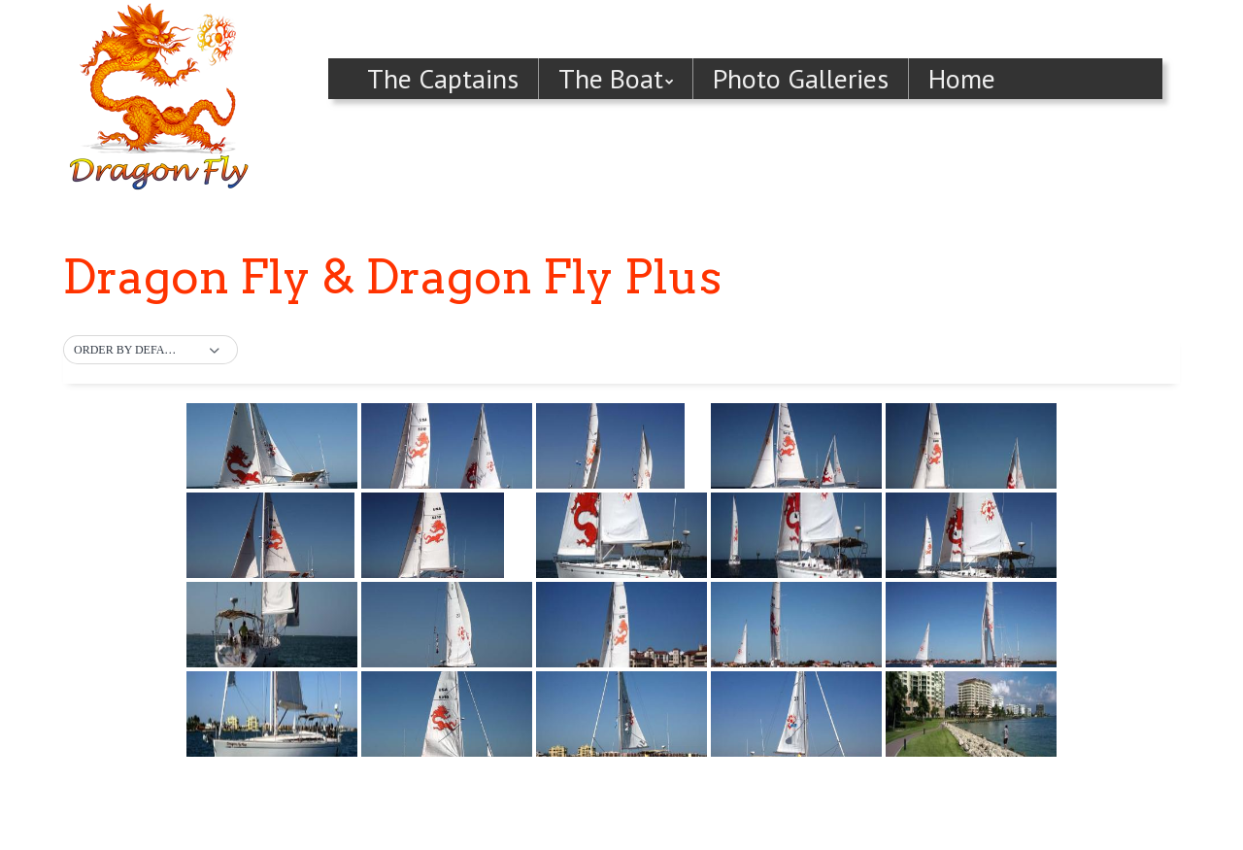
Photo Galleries (801, 78)
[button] (150, 350)
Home (961, 78)
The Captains (443, 78)
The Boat (610, 78)
